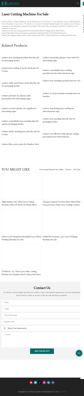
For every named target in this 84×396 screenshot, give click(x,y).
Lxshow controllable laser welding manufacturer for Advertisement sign (58, 71)
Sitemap (63, 392)
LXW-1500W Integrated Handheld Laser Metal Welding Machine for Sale (21, 238)
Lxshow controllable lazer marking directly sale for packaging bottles (20, 122)
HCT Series (77, 169)
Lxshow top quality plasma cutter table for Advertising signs (61, 59)
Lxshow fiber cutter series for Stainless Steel (20, 144)
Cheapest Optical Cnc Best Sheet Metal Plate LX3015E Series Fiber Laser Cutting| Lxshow (62, 203)
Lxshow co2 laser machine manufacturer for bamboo (61, 94)
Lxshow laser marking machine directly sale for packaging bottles (20, 59)
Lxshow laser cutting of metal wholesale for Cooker (20, 69)
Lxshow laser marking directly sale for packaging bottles (59, 120)
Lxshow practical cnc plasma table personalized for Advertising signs (16, 97)
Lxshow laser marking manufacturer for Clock (62, 81)
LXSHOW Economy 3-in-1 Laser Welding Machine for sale (60, 238)
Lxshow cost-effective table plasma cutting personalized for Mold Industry (61, 135)
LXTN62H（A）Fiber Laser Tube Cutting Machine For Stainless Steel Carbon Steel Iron (21, 273)
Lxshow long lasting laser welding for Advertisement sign (58, 109)
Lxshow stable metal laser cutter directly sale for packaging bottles (21, 84)
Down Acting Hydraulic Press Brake (51, 169)
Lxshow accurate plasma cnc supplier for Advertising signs (19, 109)
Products (68, 169)
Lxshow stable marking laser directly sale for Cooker (21, 133)
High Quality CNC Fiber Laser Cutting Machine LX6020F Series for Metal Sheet (19, 203)
